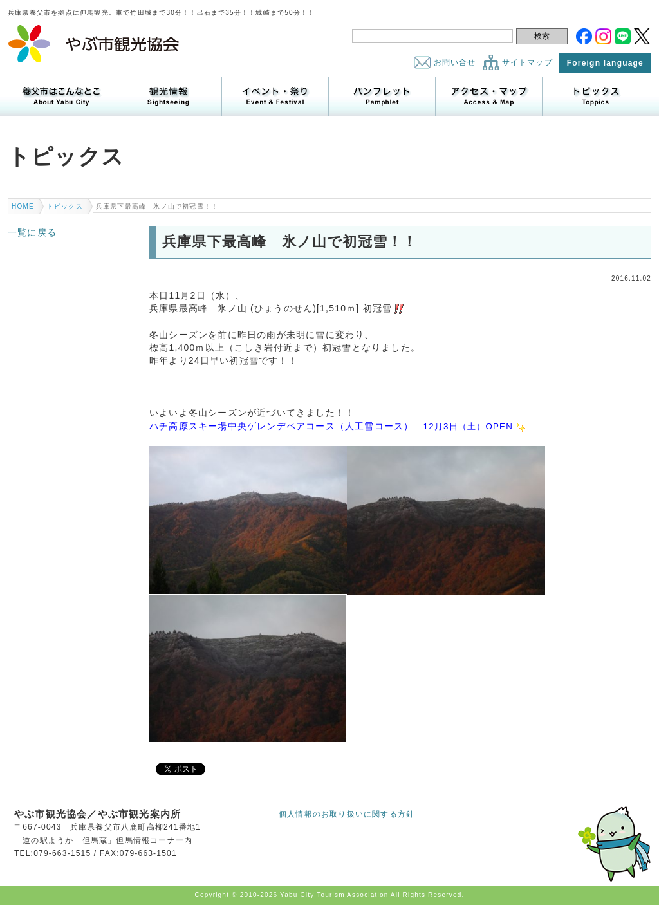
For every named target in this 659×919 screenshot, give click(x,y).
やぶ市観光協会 (94, 44)
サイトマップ (527, 62)
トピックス (596, 96)
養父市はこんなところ (61, 96)
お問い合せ (455, 62)
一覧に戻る (32, 232)
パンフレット (382, 96)
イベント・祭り (275, 96)
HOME (23, 206)
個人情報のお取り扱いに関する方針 (346, 814)
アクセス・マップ (489, 96)
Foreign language (605, 63)
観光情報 (168, 96)
